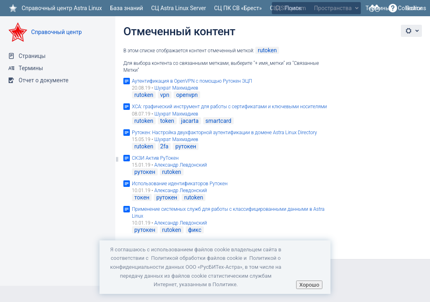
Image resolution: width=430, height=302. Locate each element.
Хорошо (309, 285)
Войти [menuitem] (414, 8)
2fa (164, 146)
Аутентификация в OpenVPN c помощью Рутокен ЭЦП (192, 81)
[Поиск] (278, 8)
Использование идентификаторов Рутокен (179, 183)
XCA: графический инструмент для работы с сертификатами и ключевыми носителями (229, 106)
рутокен (185, 146)
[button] (393, 8)
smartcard (218, 121)
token (167, 121)
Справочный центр (56, 32)
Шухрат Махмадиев (176, 88)
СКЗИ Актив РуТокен (155, 158)
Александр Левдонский (180, 165)
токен (141, 197)
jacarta (190, 121)
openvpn (186, 95)
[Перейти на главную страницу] (55, 8)
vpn (164, 95)
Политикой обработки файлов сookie (196, 258)
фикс (194, 230)
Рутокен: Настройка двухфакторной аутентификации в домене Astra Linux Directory (224, 132)
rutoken (267, 50)
